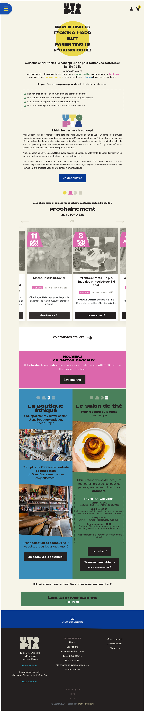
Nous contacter (29, 681)
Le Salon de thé (72, 660)
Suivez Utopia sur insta (72, 619)
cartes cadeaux (72, 669)
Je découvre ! (72, 178)
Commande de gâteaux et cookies (72, 665)
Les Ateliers (72, 646)
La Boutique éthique (72, 656)
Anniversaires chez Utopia (72, 651)
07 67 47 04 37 (29, 665)
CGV (72, 698)
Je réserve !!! (49, 315)
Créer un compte (115, 639)
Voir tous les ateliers (72, 337)
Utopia (72, 642)
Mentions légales (72, 689)
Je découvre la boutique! (45, 557)
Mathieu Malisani (86, 703)
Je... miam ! (99, 551)
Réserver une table (99, 564)
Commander (72, 379)
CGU (72, 694)
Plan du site (115, 648)
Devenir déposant (115, 643)
